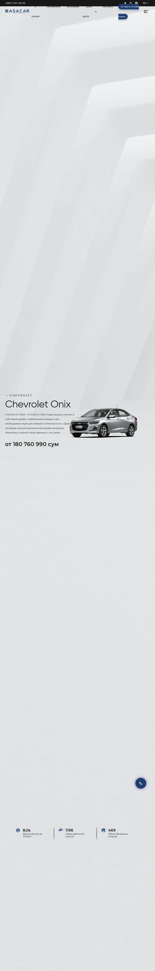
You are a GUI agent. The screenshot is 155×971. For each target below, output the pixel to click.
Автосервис (73, 6)
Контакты (107, 6)
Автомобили (53, 6)
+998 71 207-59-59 (15, 3)
